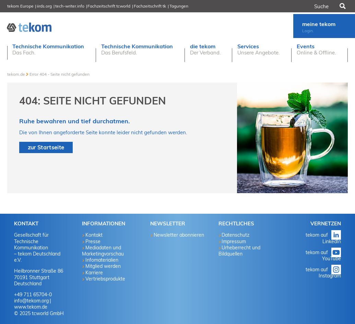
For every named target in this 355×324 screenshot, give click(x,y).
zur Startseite (46, 147)
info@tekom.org (31, 301)
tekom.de (16, 74)
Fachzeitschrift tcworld (108, 6)
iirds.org (44, 6)
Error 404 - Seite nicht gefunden (59, 74)
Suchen (342, 6)
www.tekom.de (30, 307)
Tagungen (178, 6)
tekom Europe (20, 6)
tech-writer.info (69, 6)
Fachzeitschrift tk (150, 6)
